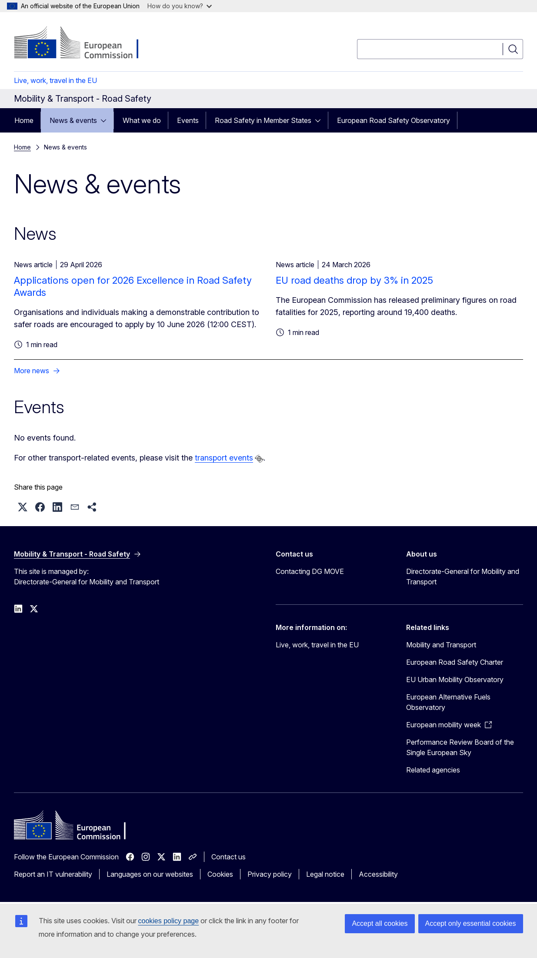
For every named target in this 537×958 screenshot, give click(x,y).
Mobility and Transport (441, 644)
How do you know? (179, 6)
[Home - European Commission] (84, 43)
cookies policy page (168, 921)
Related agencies (433, 770)
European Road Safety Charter (454, 662)
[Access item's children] (106, 120)
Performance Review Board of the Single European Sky (460, 747)
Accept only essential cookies (470, 923)
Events (188, 120)
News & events (73, 120)
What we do (142, 120)
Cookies (220, 874)
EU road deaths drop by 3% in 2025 (354, 280)
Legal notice (325, 874)
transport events (224, 457)
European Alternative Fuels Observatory (448, 702)
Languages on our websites (150, 874)
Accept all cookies (379, 923)
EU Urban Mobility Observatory (455, 679)
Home (23, 120)
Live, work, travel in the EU (55, 80)
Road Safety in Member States (263, 120)
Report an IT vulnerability (53, 874)
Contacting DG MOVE (310, 571)
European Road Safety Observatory (393, 120)
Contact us (228, 856)
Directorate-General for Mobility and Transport (462, 576)
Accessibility (378, 874)
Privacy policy (269, 874)
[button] (23, 507)
